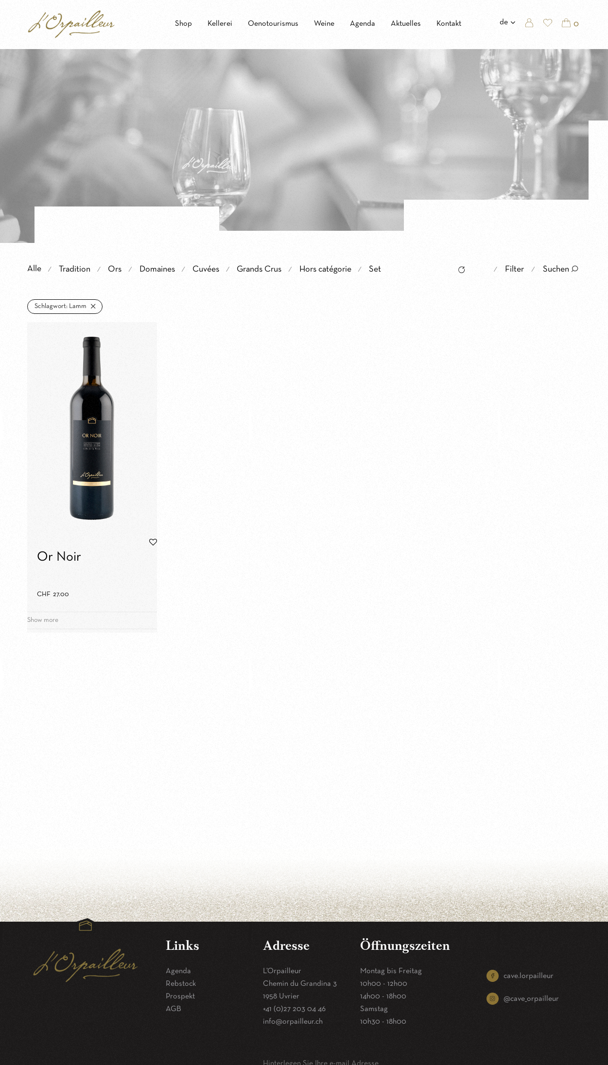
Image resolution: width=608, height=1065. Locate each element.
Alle (34, 269)
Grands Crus (259, 269)
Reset (459, 271)
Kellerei (220, 23)
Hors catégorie (325, 269)
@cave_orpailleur (531, 999)
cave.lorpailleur (529, 976)
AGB (173, 1009)
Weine (324, 23)
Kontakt (448, 23)
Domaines (157, 269)
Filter (514, 269)
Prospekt (180, 996)
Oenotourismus (273, 23)
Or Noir (59, 557)
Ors (115, 269)
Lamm (61, 306)
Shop (183, 23)
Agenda (362, 23)
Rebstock (181, 983)
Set (375, 269)
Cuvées (205, 269)
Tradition (74, 269)
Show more (42, 620)
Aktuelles (406, 23)
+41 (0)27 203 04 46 (294, 1009)
